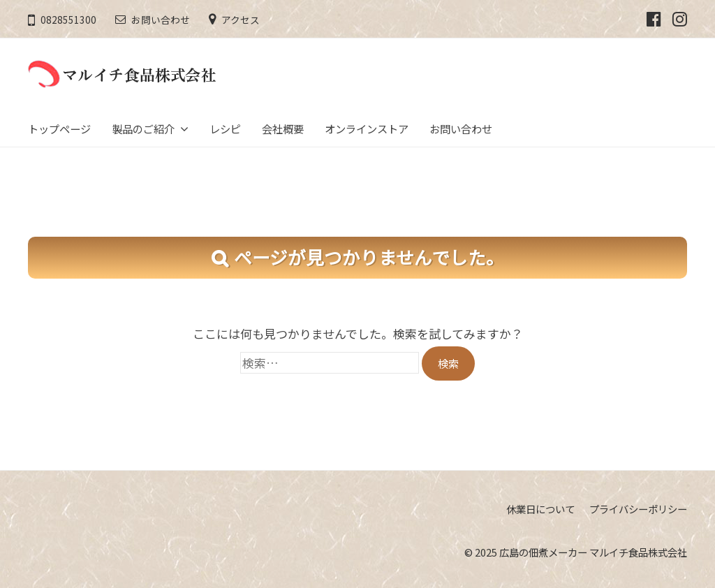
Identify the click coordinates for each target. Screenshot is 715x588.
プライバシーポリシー (638, 508)
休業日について (540, 508)
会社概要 (283, 128)
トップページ (59, 128)
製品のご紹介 (143, 128)
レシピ (225, 128)
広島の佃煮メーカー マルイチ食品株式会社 (593, 552)
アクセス (240, 20)
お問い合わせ (160, 20)
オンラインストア (366, 128)
